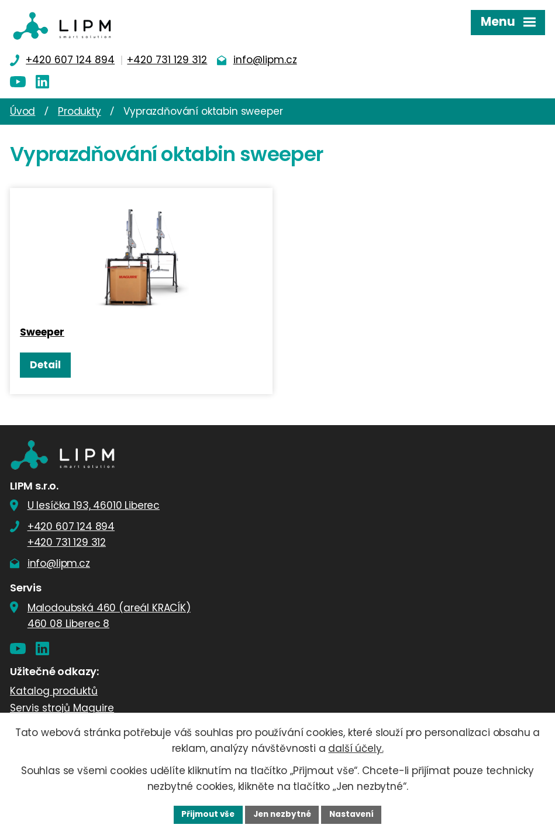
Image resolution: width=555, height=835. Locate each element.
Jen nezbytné (282, 814)
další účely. (355, 748)
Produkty (79, 111)
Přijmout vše (205, 814)
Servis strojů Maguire (62, 711)
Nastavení (355, 814)
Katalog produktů (54, 694)
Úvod (22, 111)
